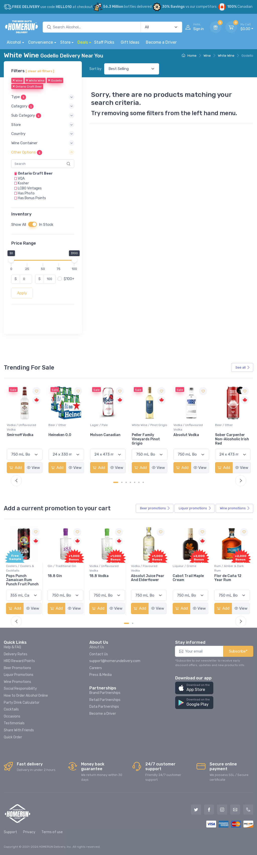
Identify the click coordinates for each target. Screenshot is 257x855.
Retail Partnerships (104, 700)
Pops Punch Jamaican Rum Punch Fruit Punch (23, 580)
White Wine (226, 55)
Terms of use (52, 832)
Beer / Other (99, 425)
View (33, 467)
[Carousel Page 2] (121, 482)
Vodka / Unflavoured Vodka (63, 427)
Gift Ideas (130, 42)
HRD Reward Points (19, 661)
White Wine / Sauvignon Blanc (24, 427)
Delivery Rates (15, 654)
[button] (42, 97)
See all (242, 367)
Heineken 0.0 (101, 435)
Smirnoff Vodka (61, 435)
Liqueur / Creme (185, 566)
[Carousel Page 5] (134, 482)
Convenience (40, 42)
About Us (96, 647)
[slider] (11, 260)
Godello (55, 81)
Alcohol (14, 42)
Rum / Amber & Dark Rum (229, 568)
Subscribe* (238, 651)
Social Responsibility (20, 688)
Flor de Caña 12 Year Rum (228, 578)
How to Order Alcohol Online (26, 695)
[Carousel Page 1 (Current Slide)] (115, 482)
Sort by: (95, 69)
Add (15, 467)
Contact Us (98, 654)
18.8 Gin (55, 576)
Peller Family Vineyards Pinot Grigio (187, 439)
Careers (95, 668)
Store (65, 42)
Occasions (12, 716)
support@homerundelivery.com (114, 661)
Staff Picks (104, 42)
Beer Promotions (17, 668)
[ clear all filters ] (40, 71)
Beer (155, 508)
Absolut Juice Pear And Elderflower (148, 578)
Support (10, 832)
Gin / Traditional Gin (62, 566)
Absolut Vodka (228, 435)
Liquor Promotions (18, 675)
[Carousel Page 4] (130, 482)
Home (189, 55)
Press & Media (100, 675)
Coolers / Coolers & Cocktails (21, 568)
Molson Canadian (147, 435)
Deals (83, 42)
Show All (18, 224)
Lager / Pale (140, 425)
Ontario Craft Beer (27, 87)
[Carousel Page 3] (126, 482)
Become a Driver (161, 42)
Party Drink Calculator (21, 702)
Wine (207, 55)
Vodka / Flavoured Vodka (145, 568)
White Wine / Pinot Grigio (191, 425)
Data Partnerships (104, 706)
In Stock (46, 224)
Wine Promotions (17, 682)
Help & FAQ (12, 647)
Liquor (195, 508)
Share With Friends (19, 730)
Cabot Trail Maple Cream (189, 578)
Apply (22, 293)
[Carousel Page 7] (143, 482)
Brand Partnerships (104, 693)
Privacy (29, 832)
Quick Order (13, 737)
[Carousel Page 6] (139, 482)
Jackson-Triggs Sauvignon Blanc (21, 437)
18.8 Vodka (99, 576)
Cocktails (11, 709)
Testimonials (14, 723)
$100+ (69, 279)
